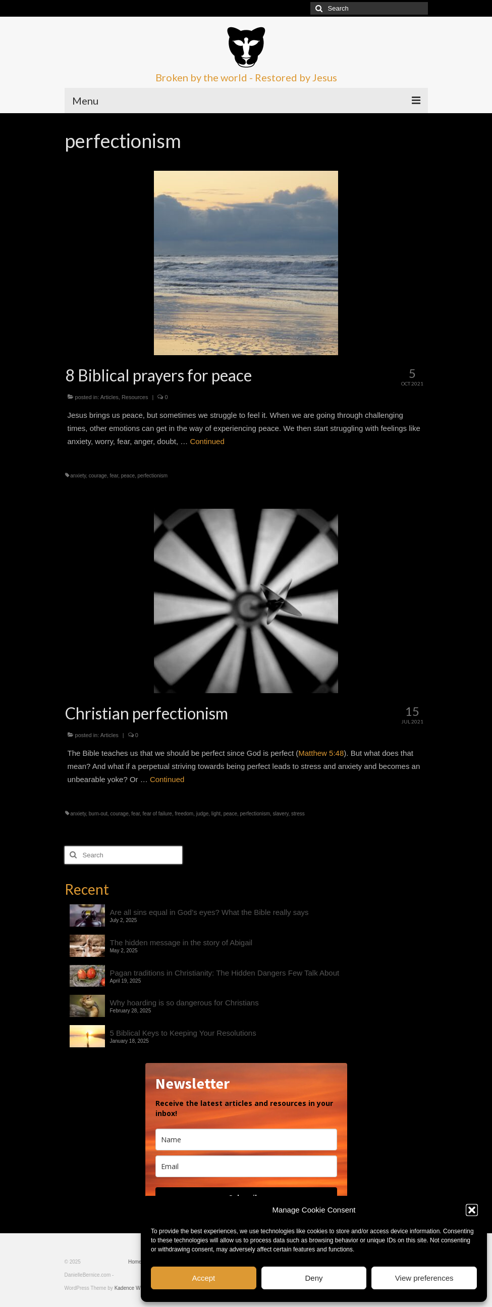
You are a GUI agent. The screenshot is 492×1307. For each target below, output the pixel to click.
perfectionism (153, 475)
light (216, 813)
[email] (246, 1166)
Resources (135, 397)
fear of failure (157, 813)
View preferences (424, 1278)
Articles (109, 397)
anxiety (78, 475)
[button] (472, 1210)
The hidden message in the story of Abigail (181, 942)
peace (128, 475)
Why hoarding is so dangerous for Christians (184, 1002)
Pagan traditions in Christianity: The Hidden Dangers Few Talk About (225, 973)
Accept (203, 1278)
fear (114, 475)
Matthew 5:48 (321, 753)
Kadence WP (129, 1288)
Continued (207, 441)
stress (298, 813)
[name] (246, 1139)
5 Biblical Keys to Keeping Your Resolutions (183, 1033)
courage (98, 475)
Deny (313, 1278)
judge (202, 813)
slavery (281, 813)
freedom (184, 813)
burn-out (98, 813)
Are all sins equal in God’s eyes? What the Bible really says (209, 912)
